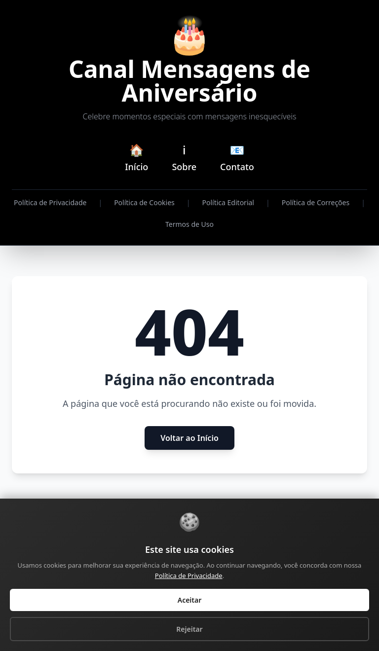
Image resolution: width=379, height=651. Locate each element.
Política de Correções (315, 202)
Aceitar (190, 600)
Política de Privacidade (50, 202)
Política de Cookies (144, 202)
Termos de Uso (189, 224)
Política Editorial (228, 202)
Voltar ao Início (189, 438)
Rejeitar (189, 629)
